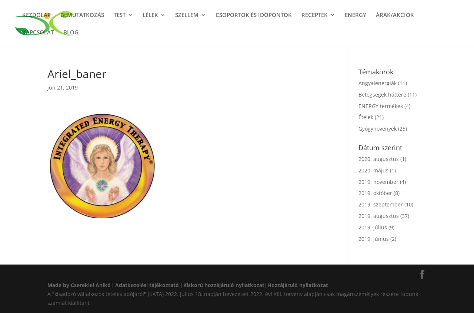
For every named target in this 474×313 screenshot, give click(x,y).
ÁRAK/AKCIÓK (395, 15)
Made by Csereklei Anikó (79, 285)
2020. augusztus (378, 158)
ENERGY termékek (380, 106)
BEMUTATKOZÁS (82, 15)
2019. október (375, 192)
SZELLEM (186, 15)
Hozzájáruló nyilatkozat (297, 285)
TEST (120, 15)
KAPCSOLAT (38, 33)
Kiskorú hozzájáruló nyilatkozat (223, 285)
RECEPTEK (314, 15)
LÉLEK (150, 15)
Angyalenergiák (377, 83)
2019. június (373, 238)
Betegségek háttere (382, 94)
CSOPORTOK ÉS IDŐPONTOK (254, 15)
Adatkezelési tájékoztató (147, 285)
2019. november (378, 181)
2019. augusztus (378, 215)
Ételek (365, 117)
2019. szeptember (380, 204)
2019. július (372, 227)
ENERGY (355, 15)
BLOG (71, 33)
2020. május (373, 170)
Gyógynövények (377, 128)
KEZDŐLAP (36, 15)
